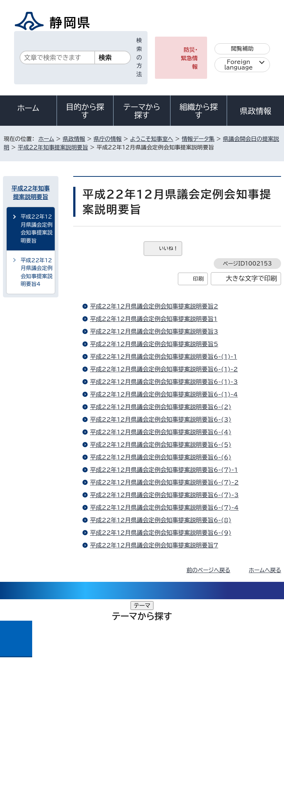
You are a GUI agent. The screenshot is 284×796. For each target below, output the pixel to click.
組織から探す (198, 111)
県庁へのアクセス (248, 670)
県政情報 (255, 111)
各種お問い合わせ (182, 670)
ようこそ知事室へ (151, 139)
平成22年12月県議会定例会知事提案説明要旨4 (37, 272)
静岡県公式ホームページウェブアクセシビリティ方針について (83, 724)
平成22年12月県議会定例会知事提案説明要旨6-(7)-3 (164, 495)
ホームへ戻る (265, 570)
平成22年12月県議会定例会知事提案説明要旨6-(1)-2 (164, 369)
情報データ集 (198, 139)
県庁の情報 (108, 139)
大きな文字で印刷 (251, 278)
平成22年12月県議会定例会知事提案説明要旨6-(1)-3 (164, 382)
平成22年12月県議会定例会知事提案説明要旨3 (154, 331)
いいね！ (168, 248)
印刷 (198, 278)
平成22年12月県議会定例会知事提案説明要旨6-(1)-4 (164, 394)
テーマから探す (142, 111)
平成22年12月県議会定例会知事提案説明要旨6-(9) (160, 533)
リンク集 (195, 724)
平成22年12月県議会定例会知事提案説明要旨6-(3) (160, 419)
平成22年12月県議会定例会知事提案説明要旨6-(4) (160, 432)
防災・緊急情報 (189, 58)
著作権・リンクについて (37, 716)
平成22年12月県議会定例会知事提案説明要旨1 (153, 319)
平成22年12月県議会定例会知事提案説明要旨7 (154, 545)
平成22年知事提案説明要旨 (53, 147)
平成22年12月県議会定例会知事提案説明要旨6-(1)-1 (163, 357)
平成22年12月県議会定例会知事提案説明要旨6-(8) (160, 520)
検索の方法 (139, 57)
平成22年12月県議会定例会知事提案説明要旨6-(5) (160, 445)
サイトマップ (24, 733)
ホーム (28, 108)
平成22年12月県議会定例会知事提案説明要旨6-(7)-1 (164, 470)
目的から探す (85, 111)
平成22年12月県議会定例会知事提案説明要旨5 (154, 344)
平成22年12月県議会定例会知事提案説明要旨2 (154, 306)
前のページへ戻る (208, 570)
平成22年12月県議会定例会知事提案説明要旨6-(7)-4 (164, 507)
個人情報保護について (120, 716)
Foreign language (238, 64)
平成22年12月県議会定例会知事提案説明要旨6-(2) (160, 407)
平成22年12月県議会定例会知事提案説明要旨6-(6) (160, 457)
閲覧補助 (242, 48)
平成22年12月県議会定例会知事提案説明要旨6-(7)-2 (164, 482)
